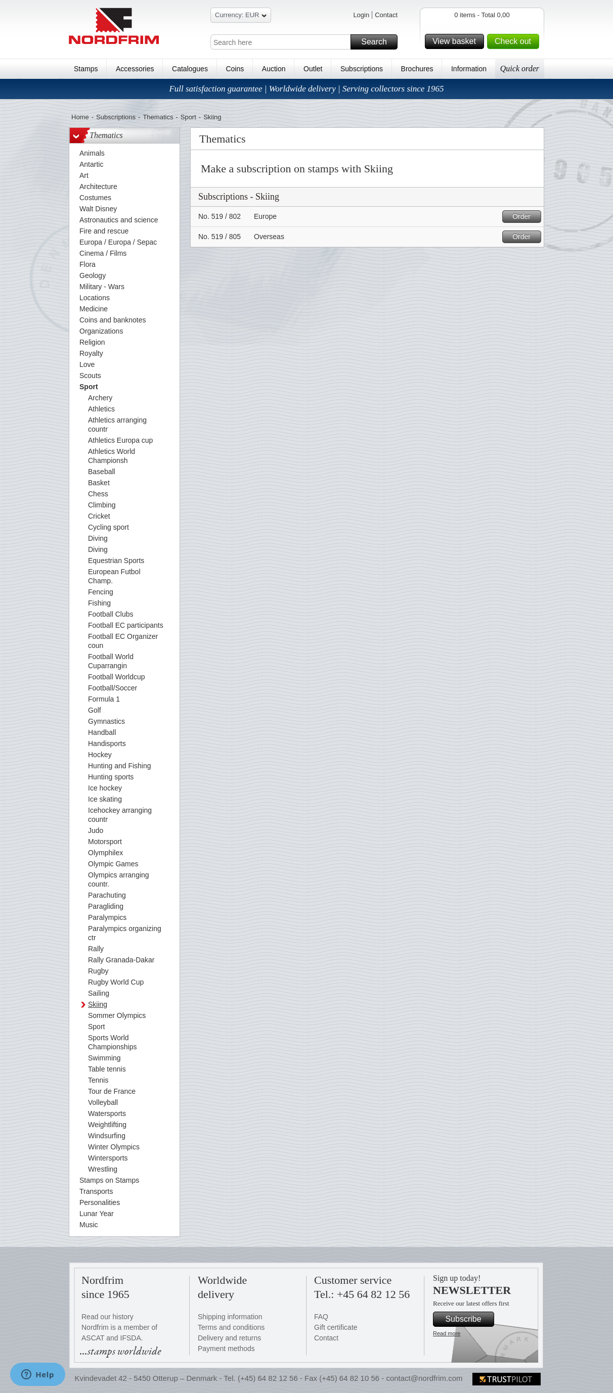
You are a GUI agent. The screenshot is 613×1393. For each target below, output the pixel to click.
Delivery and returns (229, 1338)
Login (361, 15)
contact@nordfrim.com (424, 1378)
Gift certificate (336, 1327)
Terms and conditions (231, 1327)
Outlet (312, 69)
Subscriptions (361, 69)
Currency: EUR (241, 16)
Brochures (417, 69)
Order (525, 216)
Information (469, 69)
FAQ (321, 1317)
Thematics (158, 117)
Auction (274, 69)
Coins (235, 69)
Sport (188, 117)
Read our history (107, 1317)
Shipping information (230, 1317)
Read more (446, 1333)
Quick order (519, 68)
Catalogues (190, 69)
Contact (386, 15)
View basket (456, 41)
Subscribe (468, 1319)
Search (378, 42)
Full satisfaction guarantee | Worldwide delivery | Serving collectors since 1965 (306, 89)
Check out (515, 41)
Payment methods (226, 1348)
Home (80, 117)
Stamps (86, 69)
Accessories (135, 69)
